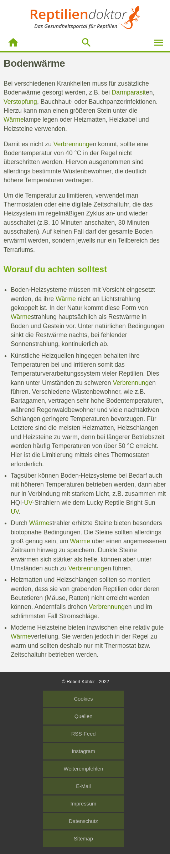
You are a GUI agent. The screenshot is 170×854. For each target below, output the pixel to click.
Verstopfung (20, 101)
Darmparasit (129, 92)
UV (28, 502)
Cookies (83, 699)
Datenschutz (83, 821)
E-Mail (83, 786)
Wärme (14, 119)
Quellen (83, 716)
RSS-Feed (83, 734)
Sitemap (83, 839)
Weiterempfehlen (83, 769)
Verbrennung (71, 144)
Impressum (84, 804)
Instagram (83, 751)
